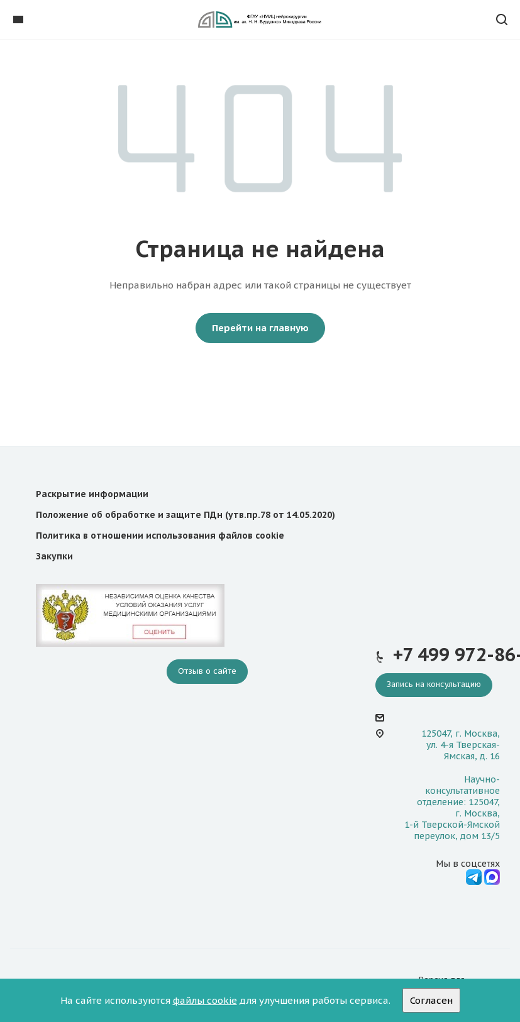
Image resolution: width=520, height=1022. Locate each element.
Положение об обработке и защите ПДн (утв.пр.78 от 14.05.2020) (185, 514)
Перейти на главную (260, 328)
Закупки (54, 556)
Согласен (431, 1000)
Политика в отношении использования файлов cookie (160, 535)
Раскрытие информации (92, 494)
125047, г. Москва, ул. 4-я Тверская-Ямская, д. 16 (460, 745)
